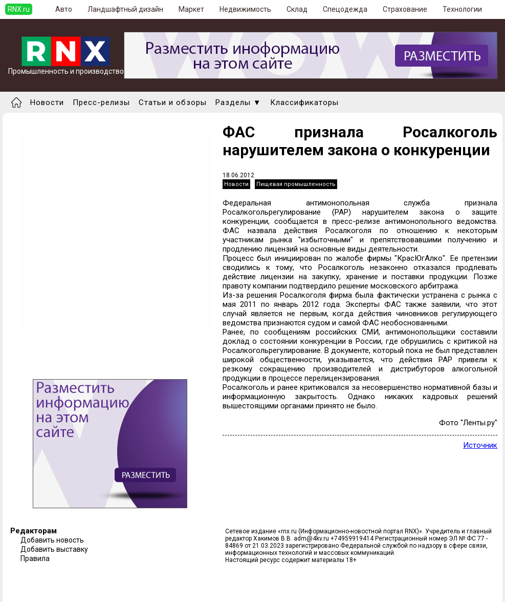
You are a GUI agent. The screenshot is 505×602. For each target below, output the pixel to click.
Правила (35, 558)
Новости (47, 102)
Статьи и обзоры (173, 102)
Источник (480, 445)
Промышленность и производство (66, 67)
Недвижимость (245, 9)
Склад (297, 9)
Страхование (405, 9)
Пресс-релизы (101, 102)
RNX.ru (19, 9)
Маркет (191, 9)
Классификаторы (304, 102)
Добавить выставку (54, 549)
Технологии (462, 9)
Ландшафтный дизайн (125, 9)
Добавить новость (52, 540)
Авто (63, 9)
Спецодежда (345, 9)
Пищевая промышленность (296, 184)
